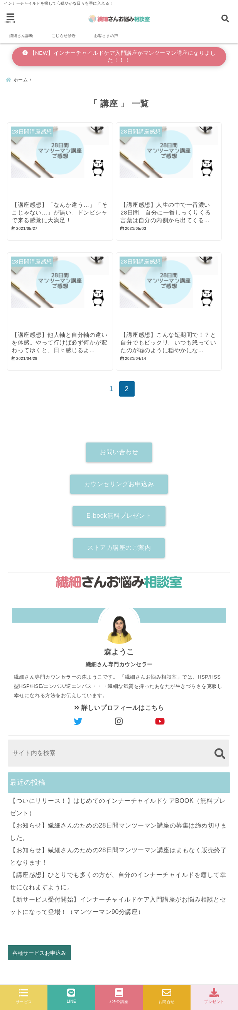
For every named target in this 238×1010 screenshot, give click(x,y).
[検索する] (219, 762)
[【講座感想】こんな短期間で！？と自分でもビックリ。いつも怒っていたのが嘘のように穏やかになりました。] (175, 297)
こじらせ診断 (64, 36)
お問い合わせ (119, 461)
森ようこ (119, 661)
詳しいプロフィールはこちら (119, 716)
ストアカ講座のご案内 (119, 556)
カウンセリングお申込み (119, 493)
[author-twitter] (78, 730)
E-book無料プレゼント (119, 524)
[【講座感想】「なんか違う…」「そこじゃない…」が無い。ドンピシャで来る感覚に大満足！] (62, 162)
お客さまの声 (106, 36)
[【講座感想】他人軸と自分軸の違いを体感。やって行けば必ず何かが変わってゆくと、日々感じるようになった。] (62, 297)
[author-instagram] (119, 730)
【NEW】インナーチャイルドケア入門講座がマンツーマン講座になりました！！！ (119, 56)
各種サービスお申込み (39, 961)
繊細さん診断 (21, 36)
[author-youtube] (160, 730)
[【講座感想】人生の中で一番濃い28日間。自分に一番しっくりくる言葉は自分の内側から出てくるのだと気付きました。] (175, 162)
